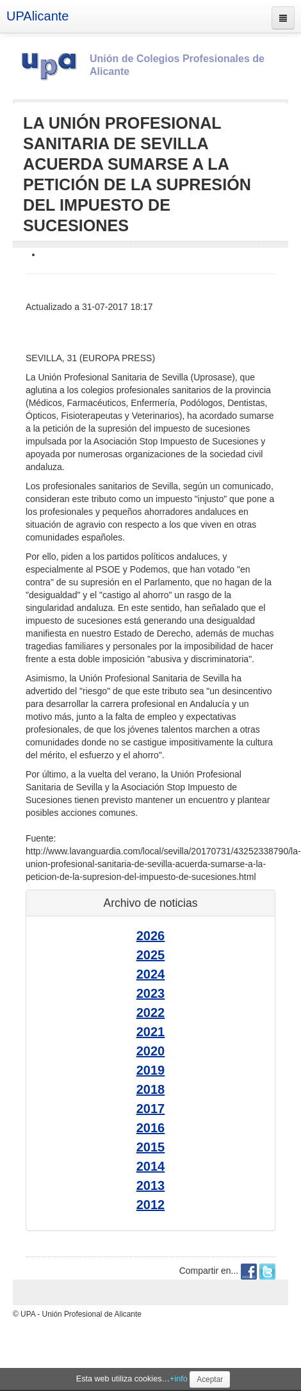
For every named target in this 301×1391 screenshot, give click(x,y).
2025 (150, 955)
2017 (150, 1109)
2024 (150, 974)
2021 (150, 1032)
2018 (150, 1089)
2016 (150, 1128)
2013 (150, 1185)
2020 (150, 1051)
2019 (150, 1070)
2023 (150, 993)
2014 (150, 1166)
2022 (150, 1012)
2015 (150, 1147)
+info (179, 1378)
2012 (150, 1205)
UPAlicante (37, 16)
